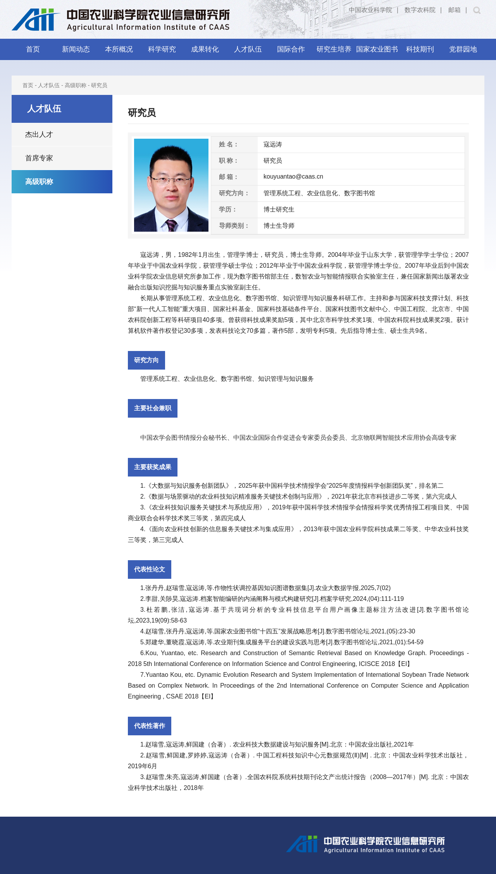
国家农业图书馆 (377, 52)
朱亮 (172, 777)
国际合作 (291, 49)
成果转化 (205, 49)
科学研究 (162, 49)
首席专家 (39, 158)
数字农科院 (420, 10)
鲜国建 (195, 744)
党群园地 (463, 49)
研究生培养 (334, 49)
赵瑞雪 (175, 588)
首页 (33, 49)
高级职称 (75, 85)
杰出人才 (39, 134)
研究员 (99, 85)
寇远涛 (149, 254)
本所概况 (119, 49)
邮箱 (454, 10)
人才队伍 (248, 49)
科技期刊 (420, 49)
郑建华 (154, 642)
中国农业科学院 (370, 10)
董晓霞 (175, 642)
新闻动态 (76, 49)
